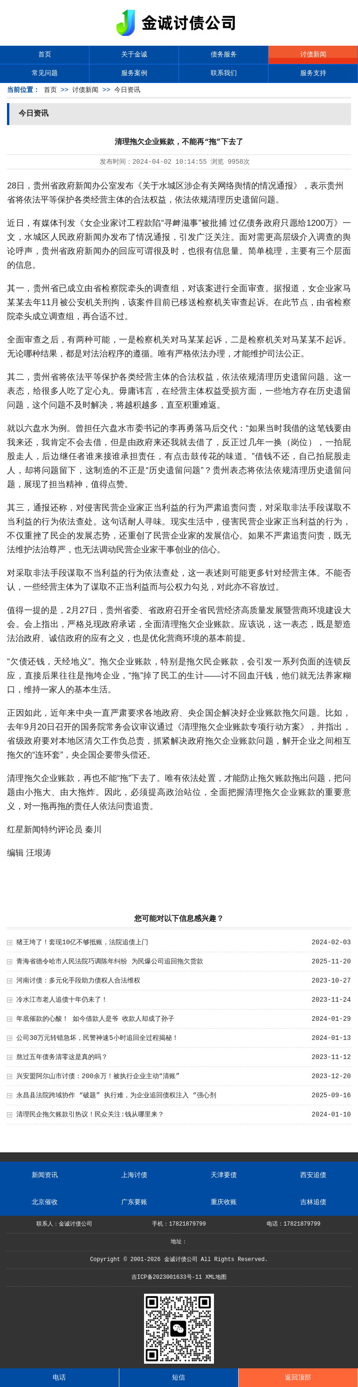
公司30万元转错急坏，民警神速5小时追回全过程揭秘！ (97, 1038)
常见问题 (45, 73)
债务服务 (224, 54)
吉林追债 (313, 1202)
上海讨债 (134, 1175)
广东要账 (134, 1202)
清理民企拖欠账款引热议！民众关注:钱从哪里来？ (90, 1114)
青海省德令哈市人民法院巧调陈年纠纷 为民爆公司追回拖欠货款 (109, 961)
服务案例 (134, 73)
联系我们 (224, 73)
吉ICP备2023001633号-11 (166, 1277)
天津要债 (224, 1175)
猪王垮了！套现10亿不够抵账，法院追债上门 (82, 942)
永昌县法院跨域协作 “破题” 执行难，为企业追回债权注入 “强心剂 (116, 1095)
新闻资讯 (45, 1175)
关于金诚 (134, 54)
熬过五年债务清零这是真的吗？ (62, 1057)
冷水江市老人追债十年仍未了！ (62, 1000)
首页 (44, 54)
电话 (59, 1377)
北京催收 (45, 1202)
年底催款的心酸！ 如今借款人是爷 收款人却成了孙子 (95, 1019)
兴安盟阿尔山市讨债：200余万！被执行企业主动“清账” (97, 1076)
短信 (178, 1377)
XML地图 (216, 1277)
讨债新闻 (313, 54)
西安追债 (313, 1175)
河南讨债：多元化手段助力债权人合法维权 (78, 980)
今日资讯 (127, 90)
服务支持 (313, 73)
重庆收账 (224, 1202)
